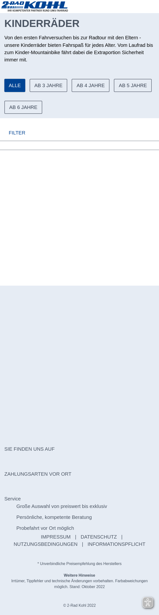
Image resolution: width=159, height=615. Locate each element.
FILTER (12, 132)
